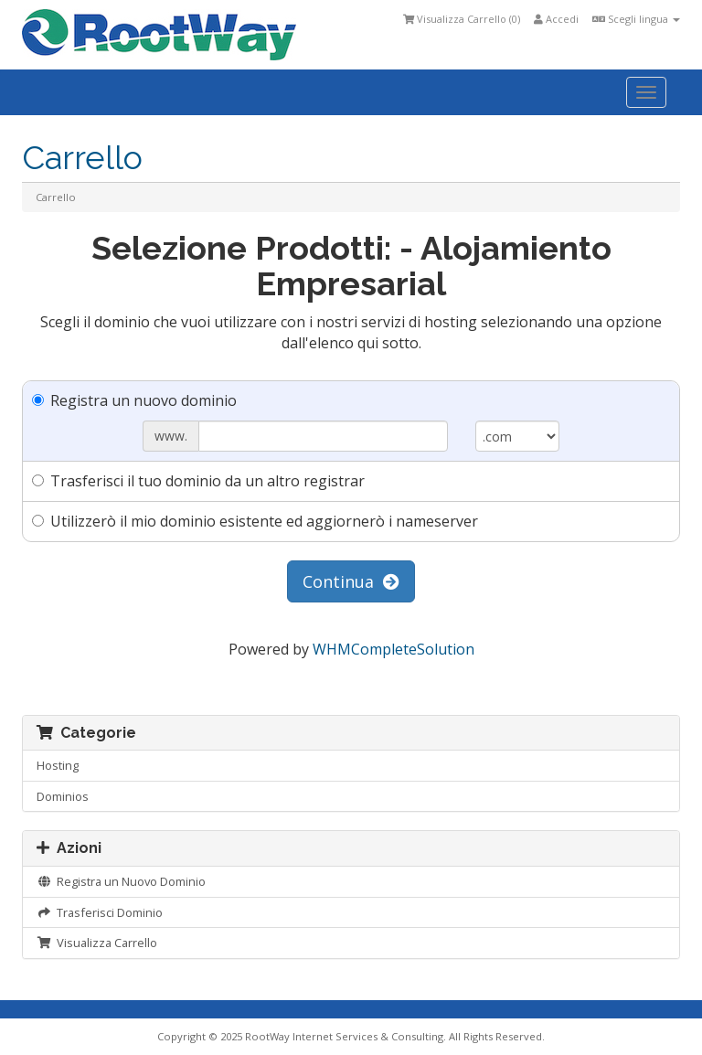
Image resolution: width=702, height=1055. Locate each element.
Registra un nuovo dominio (134, 400)
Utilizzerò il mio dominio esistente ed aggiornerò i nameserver (255, 521)
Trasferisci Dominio (100, 912)
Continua (351, 581)
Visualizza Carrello (97, 942)
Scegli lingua (636, 19)
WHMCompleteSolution (393, 649)
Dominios (63, 796)
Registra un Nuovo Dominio (121, 881)
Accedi (556, 19)
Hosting (58, 765)
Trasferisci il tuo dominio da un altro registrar (198, 481)
